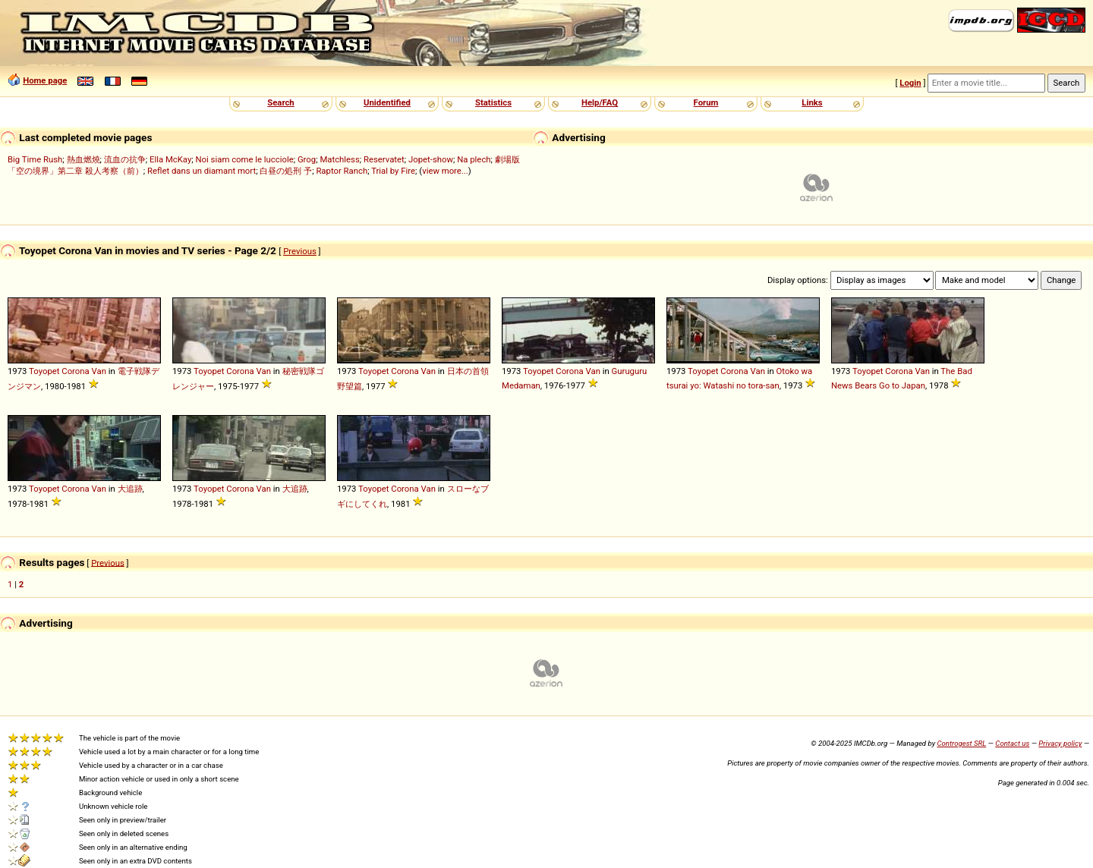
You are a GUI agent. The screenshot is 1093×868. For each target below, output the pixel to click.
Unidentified (387, 102)
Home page (45, 80)
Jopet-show (430, 159)
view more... (445, 170)
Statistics (493, 102)
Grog (307, 159)
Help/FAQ (599, 102)
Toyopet (44, 371)
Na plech (473, 159)
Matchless (339, 159)
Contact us (1012, 743)
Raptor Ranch (341, 170)
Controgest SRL (961, 743)
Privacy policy (1060, 743)
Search (280, 102)
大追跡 (130, 488)
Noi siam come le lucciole (245, 159)
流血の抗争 (125, 159)
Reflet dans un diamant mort (201, 170)
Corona (75, 371)
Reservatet (384, 159)
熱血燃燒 (83, 159)
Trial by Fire (393, 170)
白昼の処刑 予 (286, 170)
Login (910, 82)
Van (99, 371)
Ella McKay (170, 159)
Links (812, 102)
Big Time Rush (35, 159)
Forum (706, 102)
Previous (300, 251)
